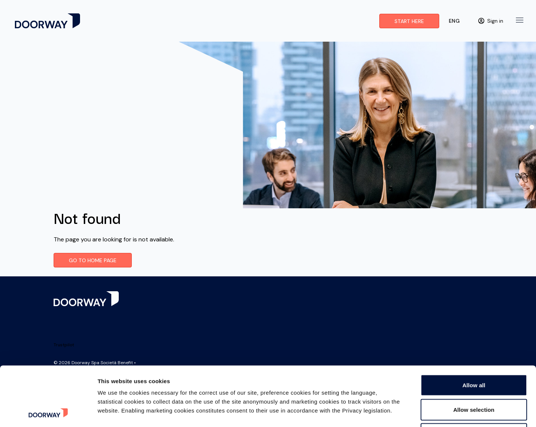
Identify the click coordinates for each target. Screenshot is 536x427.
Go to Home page (93, 260)
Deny (474, 378)
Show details (390, 412)
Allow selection (474, 354)
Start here (409, 21)
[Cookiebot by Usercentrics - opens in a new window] (48, 412)
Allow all (473, 329)
